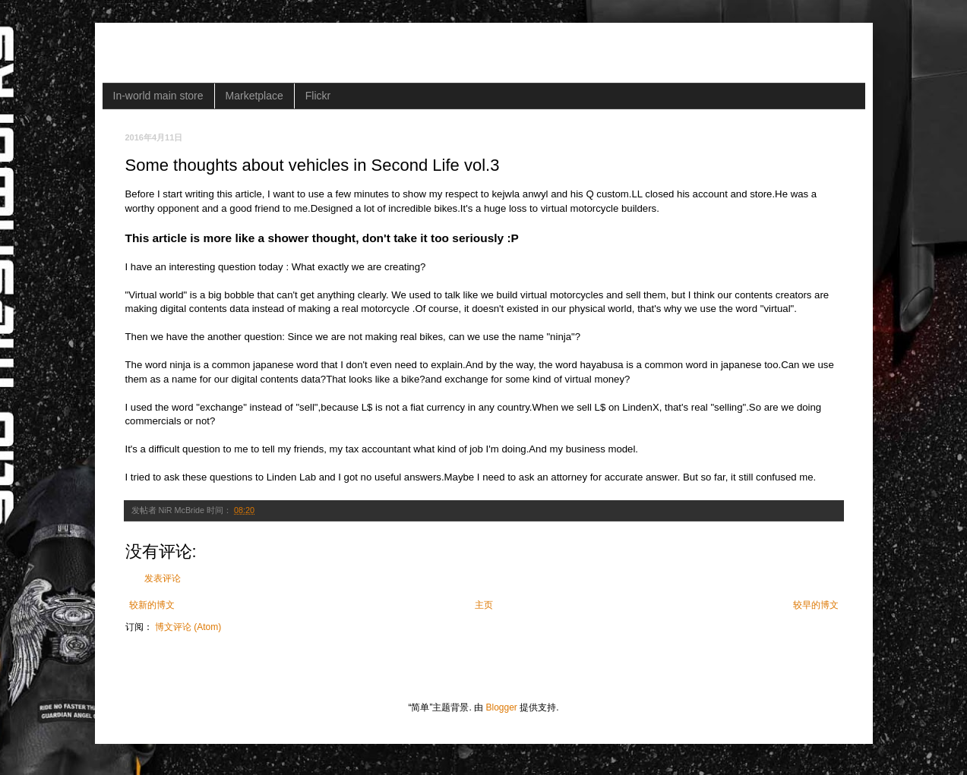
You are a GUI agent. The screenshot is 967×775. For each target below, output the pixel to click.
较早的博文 (816, 605)
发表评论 (162, 578)
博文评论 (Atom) (188, 627)
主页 (484, 605)
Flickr (317, 96)
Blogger (501, 707)
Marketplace (254, 96)
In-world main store (158, 96)
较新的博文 (152, 605)
